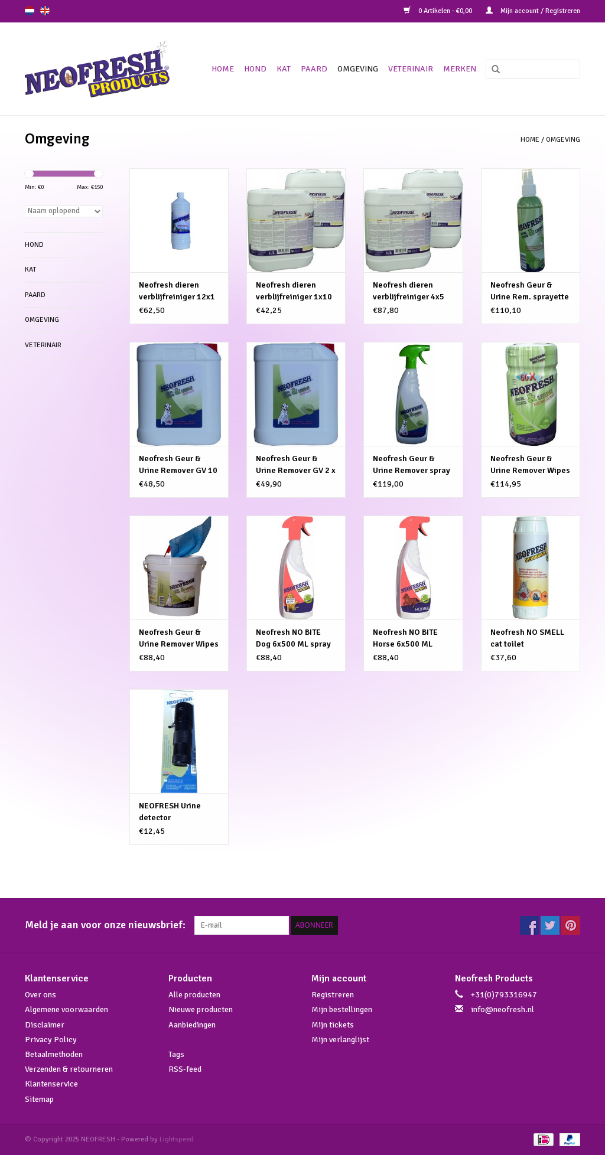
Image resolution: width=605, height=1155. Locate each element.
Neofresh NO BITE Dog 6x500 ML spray (293, 638)
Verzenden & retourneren (69, 1069)
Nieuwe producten (200, 1009)
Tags (176, 1054)
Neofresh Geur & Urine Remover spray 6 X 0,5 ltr (411, 465)
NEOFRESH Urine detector (170, 812)
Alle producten (194, 995)
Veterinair (410, 69)
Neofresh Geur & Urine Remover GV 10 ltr (178, 465)
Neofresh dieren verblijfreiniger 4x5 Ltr (408, 291)
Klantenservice (51, 1084)
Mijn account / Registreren (533, 10)
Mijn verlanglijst (340, 1040)
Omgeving (357, 69)
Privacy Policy (51, 1040)
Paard (314, 69)
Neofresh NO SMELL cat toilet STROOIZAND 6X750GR (527, 638)
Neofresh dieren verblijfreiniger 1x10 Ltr (294, 291)
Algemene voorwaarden (66, 1009)
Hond (255, 69)
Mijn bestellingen (341, 1009)
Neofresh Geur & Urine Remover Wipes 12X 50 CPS (530, 465)
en (45, 10)
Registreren (332, 995)
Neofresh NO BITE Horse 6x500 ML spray (405, 638)
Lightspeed (177, 1139)
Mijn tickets (332, 1025)
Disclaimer (44, 1025)
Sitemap (39, 1099)
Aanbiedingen (192, 1025)
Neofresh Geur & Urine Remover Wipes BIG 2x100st (179, 638)
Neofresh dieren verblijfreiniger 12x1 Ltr (177, 291)
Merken (459, 69)
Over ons (40, 995)
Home (223, 69)
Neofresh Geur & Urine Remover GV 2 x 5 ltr (296, 465)
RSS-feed (184, 1069)
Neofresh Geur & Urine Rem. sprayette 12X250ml (529, 291)
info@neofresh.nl (502, 1009)
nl (29, 10)
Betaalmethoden (54, 1054)
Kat (284, 69)
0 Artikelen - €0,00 (439, 10)
